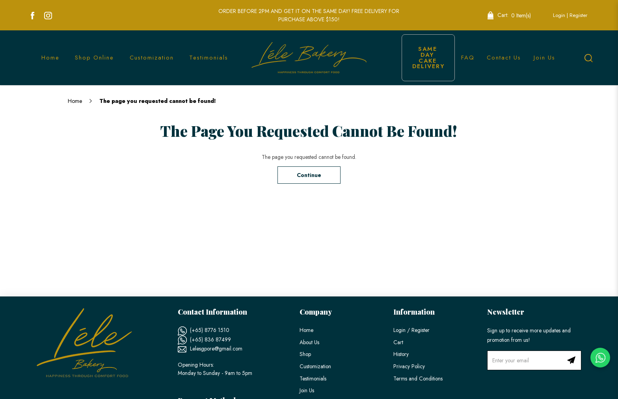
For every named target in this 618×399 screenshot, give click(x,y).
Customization (315, 366)
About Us (309, 342)
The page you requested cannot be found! (157, 101)
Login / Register (411, 330)
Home (75, 101)
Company (316, 312)
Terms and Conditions (418, 378)
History (401, 354)
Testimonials (313, 378)
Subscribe (571, 360)
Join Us (307, 390)
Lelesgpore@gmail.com (216, 348)
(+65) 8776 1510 (209, 330)
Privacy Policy (409, 366)
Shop (305, 354)
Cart (398, 342)
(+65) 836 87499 (210, 339)
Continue (309, 175)
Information (414, 312)
